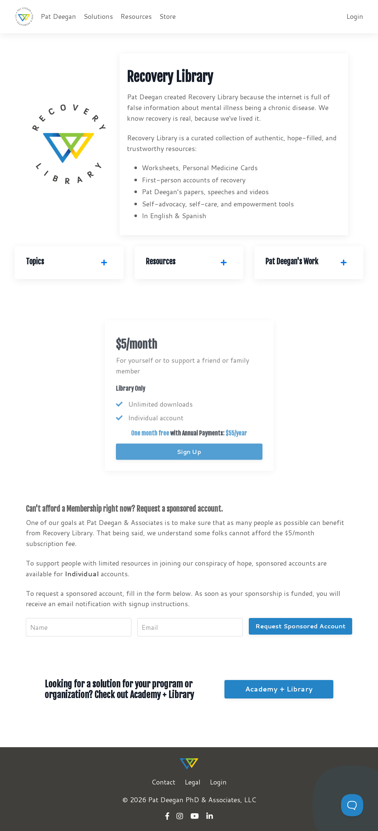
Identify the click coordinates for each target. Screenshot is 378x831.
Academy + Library (279, 689)
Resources (136, 16)
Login (354, 16)
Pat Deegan (58, 16)
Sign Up (189, 464)
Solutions (98, 16)
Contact (163, 782)
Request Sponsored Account (300, 626)
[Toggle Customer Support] (352, 805)
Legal (192, 782)
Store (167, 16)
